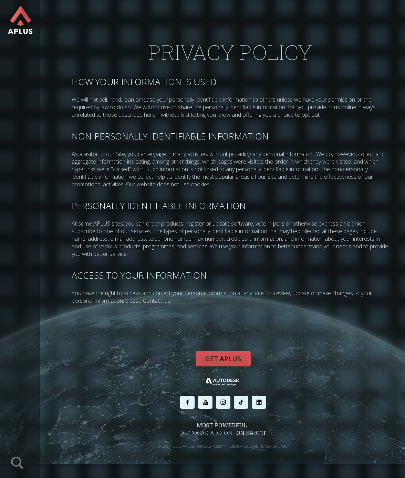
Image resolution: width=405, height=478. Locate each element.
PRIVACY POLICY (211, 446)
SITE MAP (281, 446)
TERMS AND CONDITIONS (248, 446)
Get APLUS (223, 358)
